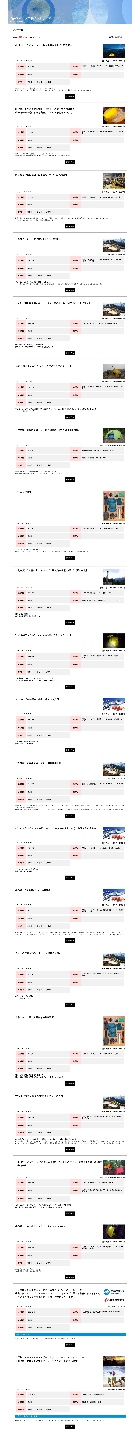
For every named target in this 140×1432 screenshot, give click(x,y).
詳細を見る (70, 96)
